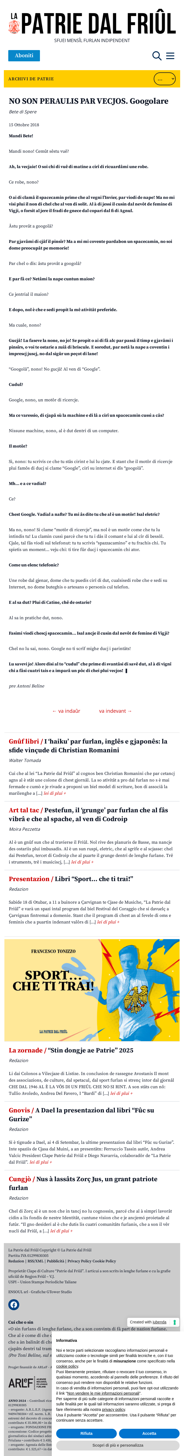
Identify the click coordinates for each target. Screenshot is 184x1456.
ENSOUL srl (18, 1292)
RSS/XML (36, 1261)
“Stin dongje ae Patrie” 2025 (71, 1050)
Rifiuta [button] (86, 1433)
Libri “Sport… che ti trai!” (71, 879)
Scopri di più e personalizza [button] (118, 1445)
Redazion (16, 1261)
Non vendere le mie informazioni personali (103, 1393)
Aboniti (24, 55)
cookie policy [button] (67, 1366)
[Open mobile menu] (170, 55)
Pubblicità (55, 1261)
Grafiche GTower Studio (51, 1292)
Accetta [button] (149, 1433)
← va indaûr (67, 711)
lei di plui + (55, 793)
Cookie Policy (104, 1261)
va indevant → (115, 711)
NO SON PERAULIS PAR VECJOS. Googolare (89, 101)
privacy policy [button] (113, 1409)
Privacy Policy (79, 1261)
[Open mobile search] (157, 55)
